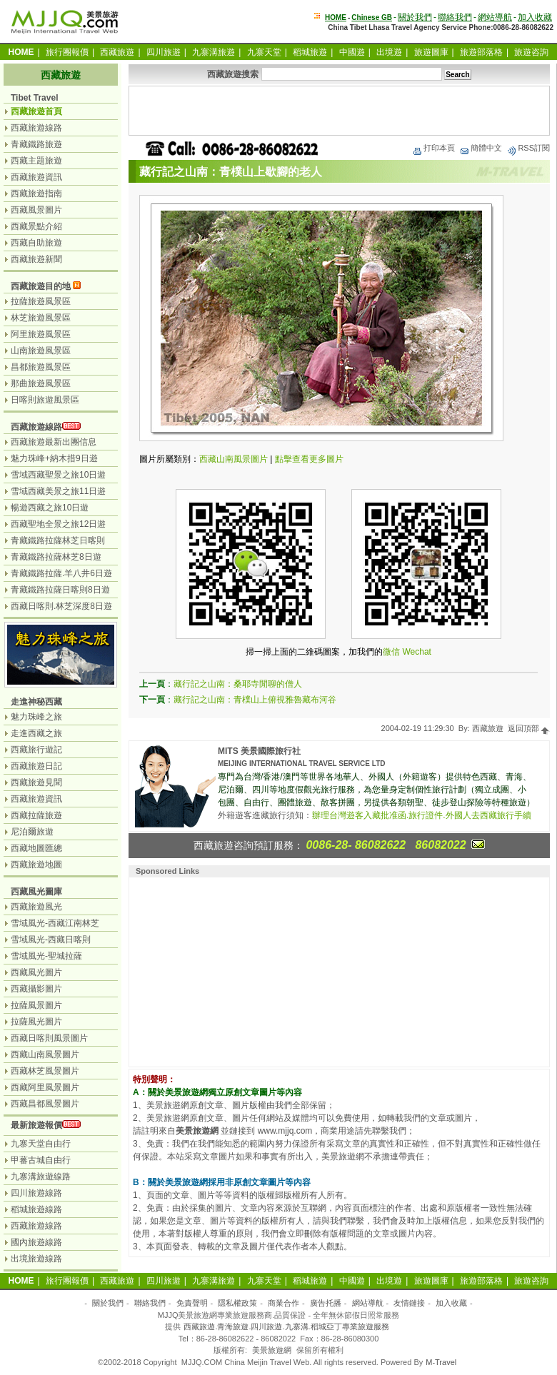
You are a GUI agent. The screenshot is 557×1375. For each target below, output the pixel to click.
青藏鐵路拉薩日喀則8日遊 (60, 590)
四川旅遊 (163, 52)
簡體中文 (480, 147)
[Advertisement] (339, 110)
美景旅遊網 (271, 1350)
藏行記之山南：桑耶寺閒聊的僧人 (238, 684)
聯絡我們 (455, 17)
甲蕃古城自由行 (41, 1160)
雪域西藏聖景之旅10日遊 (58, 475)
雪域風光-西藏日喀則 (51, 940)
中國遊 (352, 52)
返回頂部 (529, 728)
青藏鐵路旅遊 (36, 144)
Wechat (416, 652)
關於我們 (415, 17)
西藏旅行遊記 (36, 750)
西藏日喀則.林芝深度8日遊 (61, 606)
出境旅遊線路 (36, 1259)
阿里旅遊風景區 (41, 334)
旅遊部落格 (481, 52)
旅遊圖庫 (431, 52)
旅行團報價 (67, 52)
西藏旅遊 (117, 52)
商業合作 (283, 1303)
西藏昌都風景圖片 (45, 1104)
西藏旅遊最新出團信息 (53, 442)
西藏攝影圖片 (36, 989)
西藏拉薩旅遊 (36, 815)
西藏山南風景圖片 (233, 459)
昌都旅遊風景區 (41, 367)
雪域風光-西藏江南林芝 (55, 923)
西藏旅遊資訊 (36, 177)
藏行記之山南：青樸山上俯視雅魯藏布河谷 (255, 700)
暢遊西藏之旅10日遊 (50, 508)
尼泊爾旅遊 (32, 832)
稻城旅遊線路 (36, 1209)
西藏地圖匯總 (36, 848)
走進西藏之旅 (36, 733)
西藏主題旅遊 (36, 161)
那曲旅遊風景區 (41, 383)
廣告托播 (325, 1303)
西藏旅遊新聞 (36, 259)
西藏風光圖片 (36, 972)
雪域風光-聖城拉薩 (46, 956)
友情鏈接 (409, 1303)
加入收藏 (535, 17)
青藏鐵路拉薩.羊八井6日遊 (61, 573)
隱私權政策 (237, 1303)
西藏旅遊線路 (36, 128)
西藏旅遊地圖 (36, 865)
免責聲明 (192, 1303)
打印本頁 (433, 147)
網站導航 (495, 17)
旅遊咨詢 (531, 52)
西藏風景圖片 (36, 210)
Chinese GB (371, 17)
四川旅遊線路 (36, 1193)
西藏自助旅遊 (36, 243)
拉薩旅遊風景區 (41, 301)
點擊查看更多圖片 (309, 459)
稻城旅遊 (310, 52)
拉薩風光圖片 (36, 1022)
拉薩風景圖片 (36, 1005)
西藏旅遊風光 (36, 907)
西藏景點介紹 (36, 226)
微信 (391, 652)
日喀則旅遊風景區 (45, 400)
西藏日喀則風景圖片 (49, 1038)
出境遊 (389, 52)
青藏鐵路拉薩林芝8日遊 (56, 557)
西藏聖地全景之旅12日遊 (58, 524)
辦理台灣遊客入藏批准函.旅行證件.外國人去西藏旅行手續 (421, 815)
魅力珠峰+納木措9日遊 (54, 458)
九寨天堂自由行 (41, 1144)
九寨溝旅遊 (213, 52)
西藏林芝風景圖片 (45, 1071)
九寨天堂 (264, 52)
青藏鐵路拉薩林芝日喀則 (58, 540)
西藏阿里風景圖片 (45, 1087)
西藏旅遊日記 (36, 766)
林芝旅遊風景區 (41, 318)
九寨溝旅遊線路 (41, 1177)
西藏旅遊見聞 (36, 782)
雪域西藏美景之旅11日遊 (58, 491)
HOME (335, 17)
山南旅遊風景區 (41, 351)
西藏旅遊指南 (36, 193)
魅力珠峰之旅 (36, 717)
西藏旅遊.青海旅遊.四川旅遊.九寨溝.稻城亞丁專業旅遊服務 (286, 1326)
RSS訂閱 (528, 147)
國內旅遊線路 (36, 1242)
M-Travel (441, 1362)
